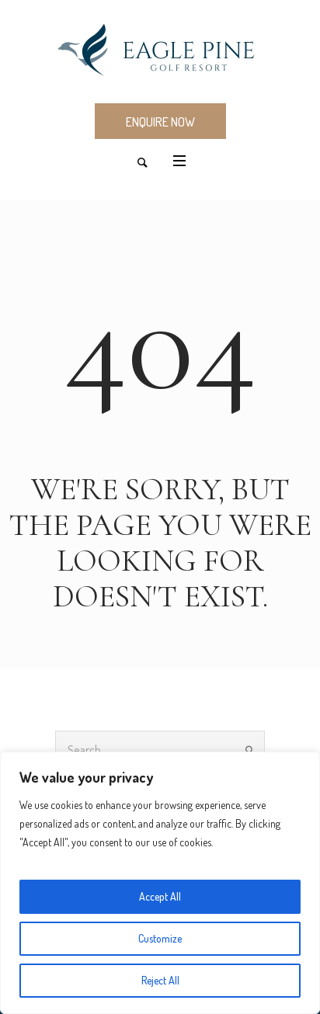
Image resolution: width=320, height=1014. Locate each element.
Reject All (160, 980)
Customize (160, 938)
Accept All (160, 896)
